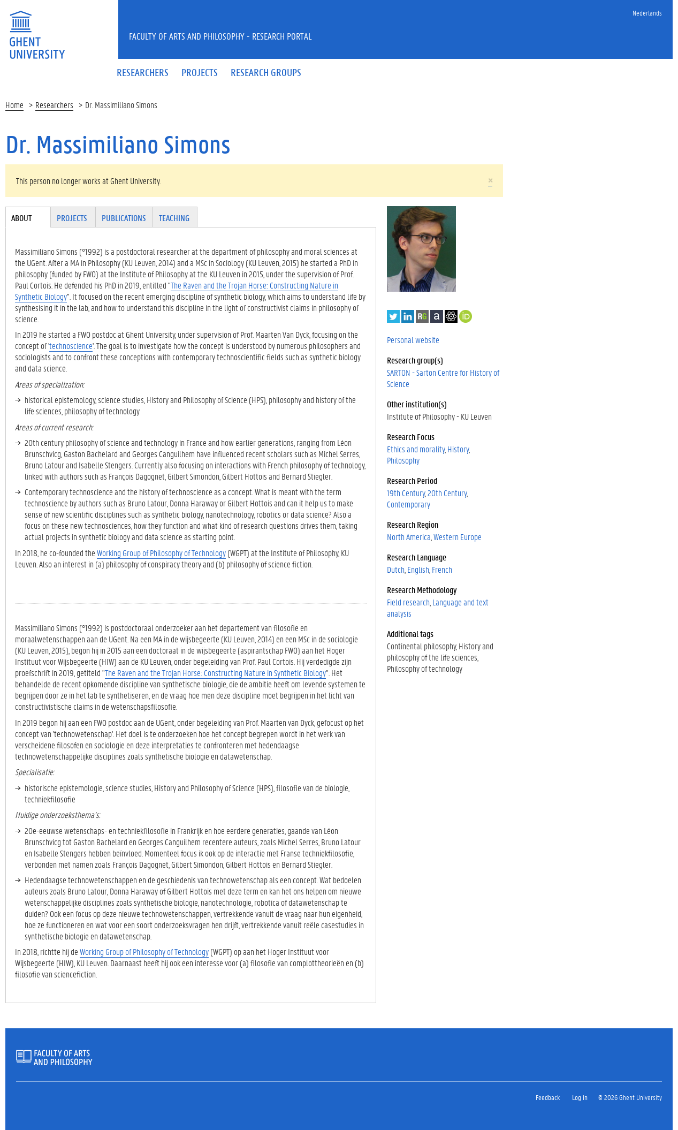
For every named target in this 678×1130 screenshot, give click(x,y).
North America (409, 536)
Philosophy (403, 460)
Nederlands (647, 12)
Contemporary (408, 504)
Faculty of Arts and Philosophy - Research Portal (220, 36)
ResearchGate (422, 316)
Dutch (396, 569)
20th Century (447, 492)
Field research (408, 602)
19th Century (406, 492)
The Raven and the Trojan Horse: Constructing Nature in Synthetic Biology (176, 290)
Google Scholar (451, 316)
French (442, 569)
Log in (580, 1097)
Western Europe (457, 536)
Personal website (413, 339)
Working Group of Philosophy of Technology (161, 552)
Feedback (548, 1097)
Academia (436, 316)
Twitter (393, 316)
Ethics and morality (416, 448)
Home (14, 104)
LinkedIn (407, 316)
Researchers (54, 104)
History (458, 448)
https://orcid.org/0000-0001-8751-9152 (465, 316)
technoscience (71, 345)
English (418, 569)
